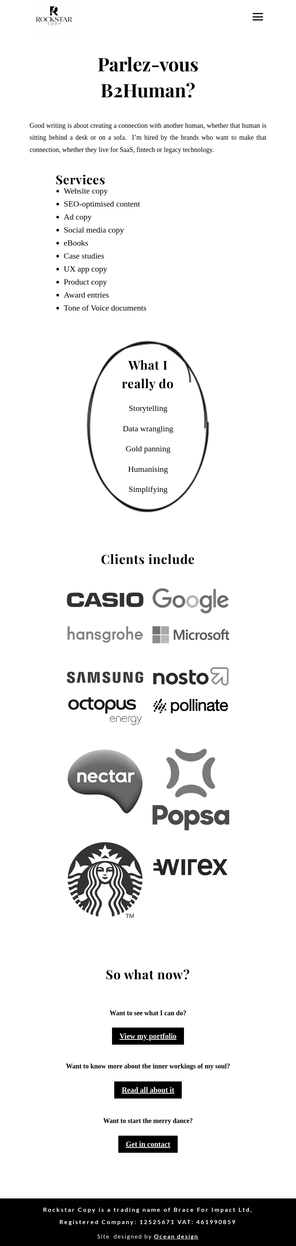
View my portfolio (148, 1036)
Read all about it (148, 1090)
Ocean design (176, 1236)
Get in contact (148, 1144)
